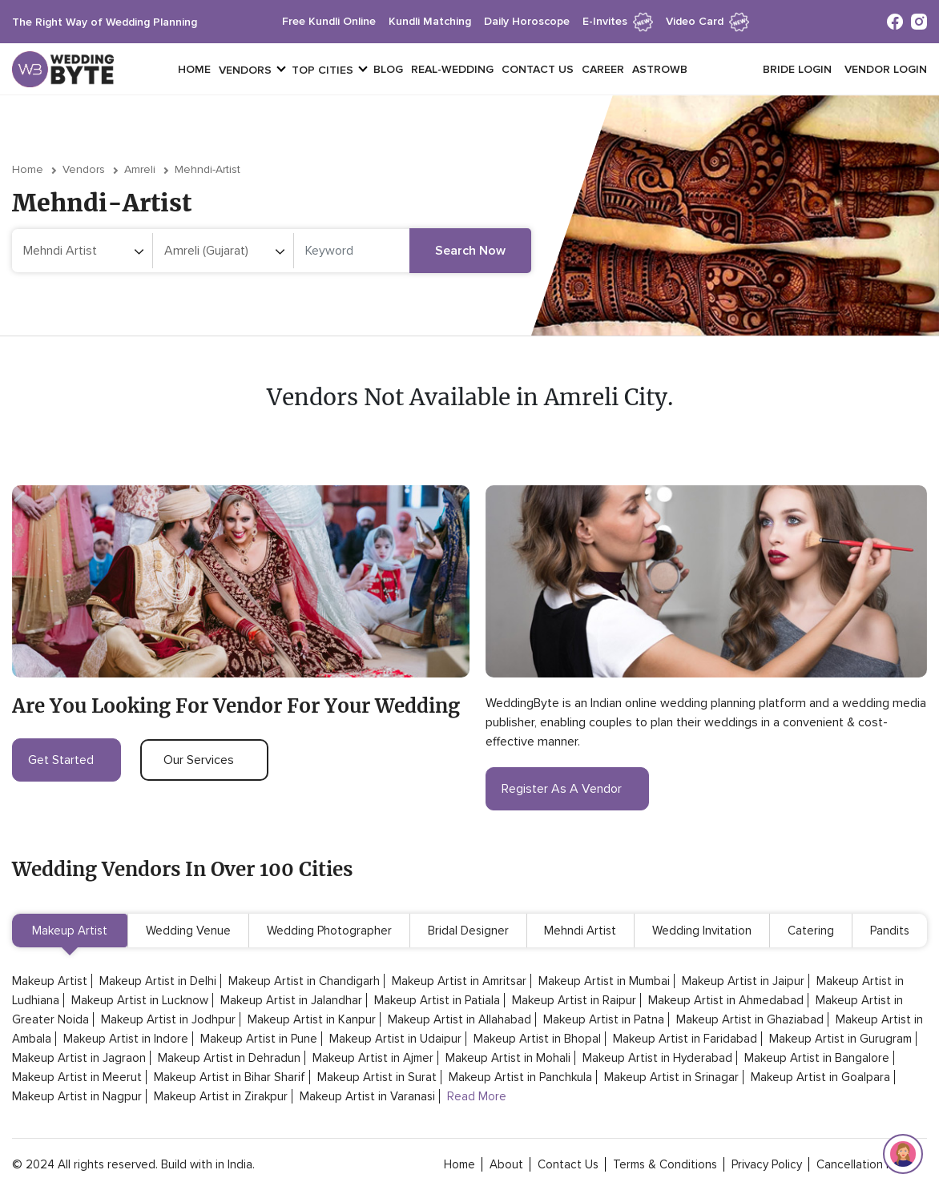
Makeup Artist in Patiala (437, 1000)
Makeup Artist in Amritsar (459, 981)
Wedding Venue (188, 930)
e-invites (617, 21)
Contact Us (538, 69)
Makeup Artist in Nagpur (77, 1096)
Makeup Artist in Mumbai (604, 981)
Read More (476, 1096)
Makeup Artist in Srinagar (671, 1077)
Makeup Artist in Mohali (507, 1058)
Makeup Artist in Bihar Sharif (229, 1077)
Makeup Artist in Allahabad (459, 1019)
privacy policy (766, 1164)
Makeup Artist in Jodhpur (168, 1019)
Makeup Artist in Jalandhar (291, 1000)
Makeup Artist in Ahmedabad (726, 1000)
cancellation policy (866, 1164)
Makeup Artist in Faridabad (685, 1038)
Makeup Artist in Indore (125, 1038)
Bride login (797, 69)
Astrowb (659, 69)
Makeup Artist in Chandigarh (304, 981)
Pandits (889, 930)
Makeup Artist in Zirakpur (221, 1096)
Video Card (707, 21)
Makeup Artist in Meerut (77, 1077)
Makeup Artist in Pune (258, 1038)
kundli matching (430, 21)
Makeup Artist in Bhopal (537, 1038)
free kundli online (329, 21)
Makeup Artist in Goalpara (820, 1077)
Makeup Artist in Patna (603, 1019)
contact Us (568, 1164)
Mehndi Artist (580, 930)
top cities (322, 70)
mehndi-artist (207, 169)
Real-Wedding (452, 69)
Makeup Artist (69, 930)
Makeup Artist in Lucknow (139, 1000)
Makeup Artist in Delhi (157, 981)
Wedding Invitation (702, 930)
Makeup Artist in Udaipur (395, 1038)
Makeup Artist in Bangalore (816, 1058)
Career (603, 69)
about (506, 1164)
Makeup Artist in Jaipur (743, 981)
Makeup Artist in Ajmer (372, 1058)
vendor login (885, 69)
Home (194, 69)
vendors (245, 70)
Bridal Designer (468, 930)
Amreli (139, 169)
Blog (388, 69)
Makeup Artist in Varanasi (367, 1096)
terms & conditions (665, 1164)
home (459, 1164)
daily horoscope (527, 21)
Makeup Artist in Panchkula (520, 1077)
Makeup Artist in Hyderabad (657, 1058)
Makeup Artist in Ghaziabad (750, 1019)
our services (204, 760)
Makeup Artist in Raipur (574, 1000)
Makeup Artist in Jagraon (79, 1058)
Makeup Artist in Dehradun (229, 1058)
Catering (811, 930)
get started (66, 760)
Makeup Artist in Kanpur (312, 1019)
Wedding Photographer (329, 930)
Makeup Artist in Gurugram (840, 1038)
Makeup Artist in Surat (377, 1077)
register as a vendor (567, 789)
